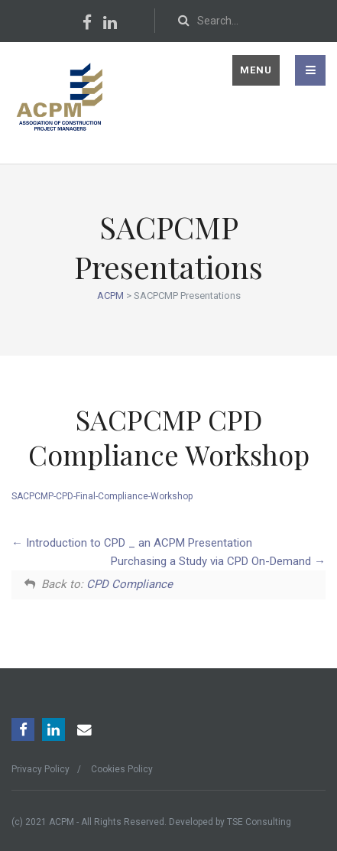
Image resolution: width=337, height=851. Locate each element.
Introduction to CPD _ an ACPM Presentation (131, 543)
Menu (256, 70)
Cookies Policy (122, 769)
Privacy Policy (40, 769)
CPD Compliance (129, 584)
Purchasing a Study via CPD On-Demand (218, 561)
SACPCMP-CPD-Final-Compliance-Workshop (102, 496)
